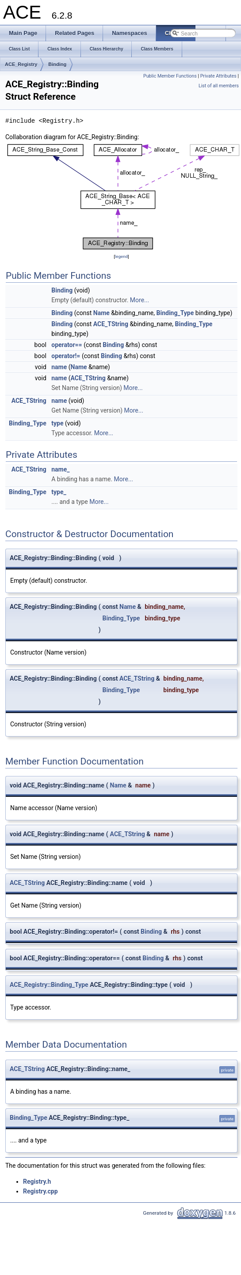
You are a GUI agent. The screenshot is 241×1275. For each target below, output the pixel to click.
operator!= (65, 355)
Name (101, 312)
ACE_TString (110, 324)
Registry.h (37, 1181)
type (57, 423)
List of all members (219, 86)
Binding (57, 64)
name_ (60, 469)
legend (121, 256)
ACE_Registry (21, 64)
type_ (58, 491)
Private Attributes (218, 76)
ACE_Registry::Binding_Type (49, 984)
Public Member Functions (170, 76)
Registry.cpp (40, 1191)
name (59, 366)
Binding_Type (175, 312)
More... (139, 300)
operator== (66, 344)
